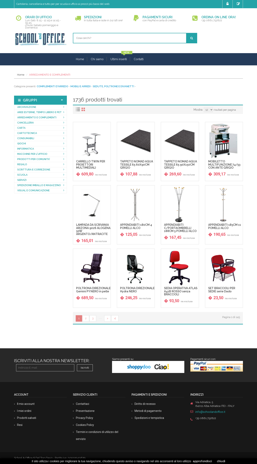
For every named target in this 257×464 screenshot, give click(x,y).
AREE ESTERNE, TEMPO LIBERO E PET (39, 112)
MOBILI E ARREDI (80, 86)
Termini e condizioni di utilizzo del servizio (97, 435)
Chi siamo (97, 59)
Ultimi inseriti (118, 59)
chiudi (221, 461)
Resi (19, 425)
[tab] (78, 109)
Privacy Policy (84, 417)
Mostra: (198, 109)
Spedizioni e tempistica (149, 417)
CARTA (21, 128)
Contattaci (82, 403)
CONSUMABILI (25, 138)
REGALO (22, 164)
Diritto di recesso (145, 403)
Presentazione (85, 410)
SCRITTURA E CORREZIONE (33, 169)
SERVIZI (22, 180)
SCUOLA (22, 174)
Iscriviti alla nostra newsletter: (51, 360)
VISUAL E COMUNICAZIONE (33, 190)
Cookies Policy (85, 425)
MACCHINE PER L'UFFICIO (32, 154)
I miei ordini (24, 410)
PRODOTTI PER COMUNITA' (33, 159)
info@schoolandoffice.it (210, 411)
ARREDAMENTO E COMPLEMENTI (49, 74)
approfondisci (202, 461)
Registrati (239, 3)
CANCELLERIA (25, 122)
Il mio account (26, 403)
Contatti (139, 59)
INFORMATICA (25, 148)
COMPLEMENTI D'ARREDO (52, 86)
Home (80, 59)
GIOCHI (21, 143)
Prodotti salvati (26, 417)
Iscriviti (85, 367)
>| (115, 318)
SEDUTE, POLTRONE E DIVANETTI (113, 86)
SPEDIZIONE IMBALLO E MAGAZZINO (39, 185)
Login (227, 3)
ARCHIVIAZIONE (26, 107)
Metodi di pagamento (148, 410)
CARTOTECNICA (27, 133)
